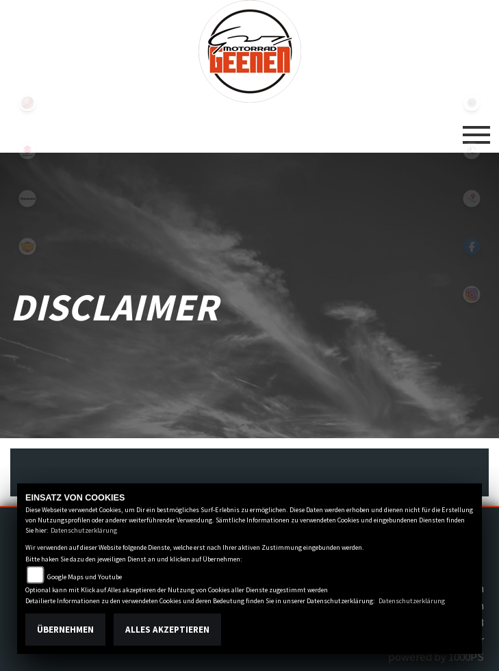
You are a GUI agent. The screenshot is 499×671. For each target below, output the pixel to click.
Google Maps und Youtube (84, 576)
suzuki (27, 150)
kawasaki (27, 198)
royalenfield (27, 246)
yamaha (27, 102)
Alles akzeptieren (167, 629)
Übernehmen (65, 629)
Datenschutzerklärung (84, 530)
